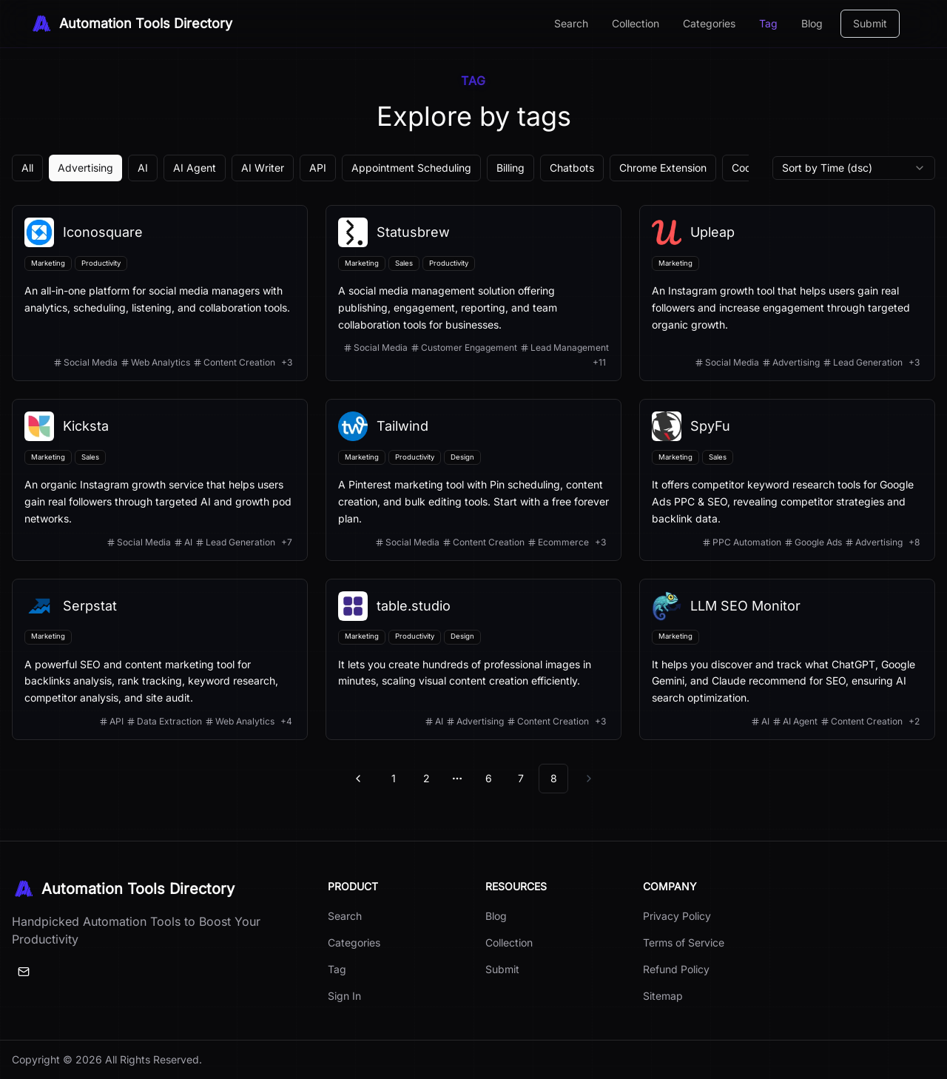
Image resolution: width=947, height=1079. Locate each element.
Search (571, 23)
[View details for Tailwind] (473, 479)
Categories (709, 23)
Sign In (344, 995)
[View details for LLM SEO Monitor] (787, 659)
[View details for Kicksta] (160, 479)
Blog (812, 23)
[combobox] (853, 168)
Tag (768, 23)
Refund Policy (676, 969)
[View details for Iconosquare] (160, 293)
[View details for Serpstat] (160, 659)
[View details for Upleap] (787, 293)
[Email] (24, 972)
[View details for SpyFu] (787, 479)
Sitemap (663, 995)
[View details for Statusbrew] (473, 293)
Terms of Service (683, 942)
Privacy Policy (677, 916)
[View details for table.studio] (473, 659)
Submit (870, 23)
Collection (635, 23)
